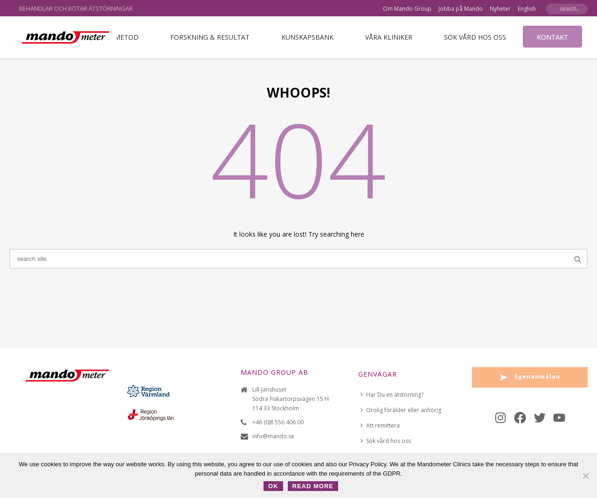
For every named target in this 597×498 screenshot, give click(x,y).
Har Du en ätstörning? (392, 395)
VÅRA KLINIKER (388, 37)
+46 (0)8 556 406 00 (278, 422)
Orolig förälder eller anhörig (401, 410)
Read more (312, 486)
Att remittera (380, 425)
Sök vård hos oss (475, 37)
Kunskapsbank (307, 37)
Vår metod (119, 37)
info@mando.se (273, 436)
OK (273, 486)
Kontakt (552, 37)
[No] (585, 475)
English (527, 9)
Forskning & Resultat (210, 37)
